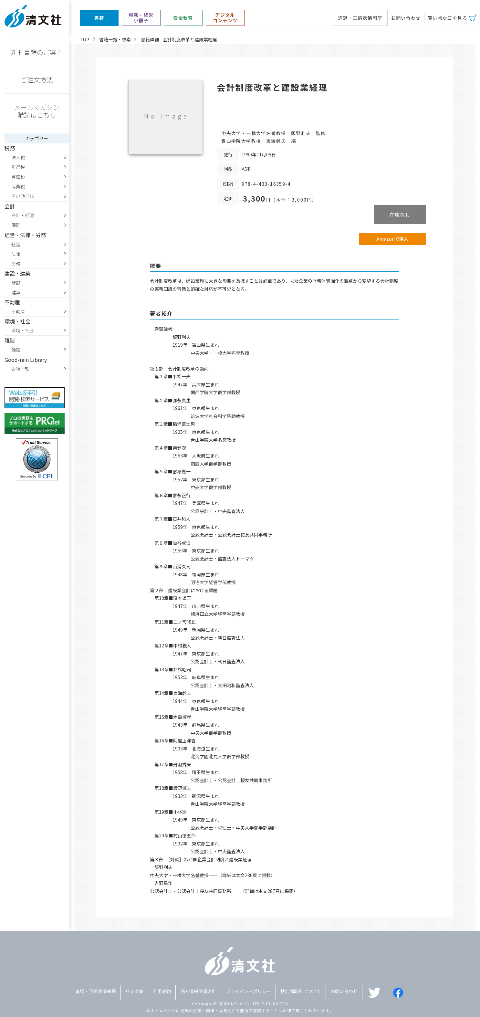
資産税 (18, 176)
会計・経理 (22, 215)
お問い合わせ (406, 18)
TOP (84, 39)
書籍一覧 (20, 368)
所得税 (18, 167)
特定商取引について (300, 991)
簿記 (15, 225)
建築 (15, 292)
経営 (15, 244)
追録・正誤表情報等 (360, 18)
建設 (15, 282)
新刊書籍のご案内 (37, 52)
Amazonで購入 (392, 239)
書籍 (99, 18)
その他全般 (22, 196)
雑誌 (15, 349)
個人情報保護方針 (198, 991)
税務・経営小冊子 (141, 17)
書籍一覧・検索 (115, 39)
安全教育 (183, 18)
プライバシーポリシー (248, 991)
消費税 (18, 186)
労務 (15, 263)
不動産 (18, 311)
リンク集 (134, 991)
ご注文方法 (37, 79)
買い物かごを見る (447, 18)
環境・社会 (22, 330)
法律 (15, 254)
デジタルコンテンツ (225, 17)
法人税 (18, 157)
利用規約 (162, 991)
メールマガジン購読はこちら (36, 111)
